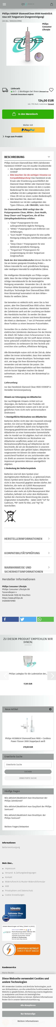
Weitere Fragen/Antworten (16, 826)
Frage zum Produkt (13, 136)
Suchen (28, 772)
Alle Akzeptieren (28, 1005)
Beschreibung (14, 157)
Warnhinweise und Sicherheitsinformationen (23, 568)
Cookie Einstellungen (14, 895)
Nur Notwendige (28, 1014)
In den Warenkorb (25, 114)
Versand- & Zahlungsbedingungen (20, 873)
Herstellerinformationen (23, 538)
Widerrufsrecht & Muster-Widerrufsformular (25, 882)
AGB (7, 886)
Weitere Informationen (28, 1021)
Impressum (10, 868)
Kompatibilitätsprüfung (22, 553)
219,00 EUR (28, 747)
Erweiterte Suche (28, 778)
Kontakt (8, 877)
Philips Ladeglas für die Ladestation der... (28, 674)
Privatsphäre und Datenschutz (19, 890)
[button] (10, 619)
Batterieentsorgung (11, 847)
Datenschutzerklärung (30, 1000)
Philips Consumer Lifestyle (47, 27)
